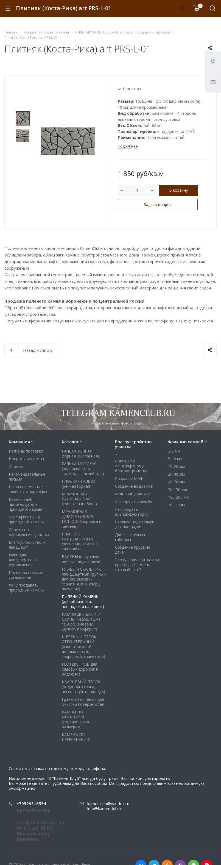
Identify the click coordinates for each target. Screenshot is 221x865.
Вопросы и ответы (26, 458)
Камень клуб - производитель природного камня (26, 504)
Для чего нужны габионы (130, 537)
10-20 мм (176, 466)
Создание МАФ (129, 478)
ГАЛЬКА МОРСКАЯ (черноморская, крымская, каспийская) (83, 468)
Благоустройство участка (133, 444)
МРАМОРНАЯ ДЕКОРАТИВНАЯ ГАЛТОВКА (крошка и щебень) (81, 519)
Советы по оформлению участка (29, 532)
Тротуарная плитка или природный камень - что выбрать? (137, 564)
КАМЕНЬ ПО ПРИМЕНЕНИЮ (76, 737)
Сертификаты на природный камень (26, 519)
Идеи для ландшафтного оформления (23, 559)
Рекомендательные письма (27, 476)
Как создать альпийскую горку (131, 512)
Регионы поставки (26, 451)
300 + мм (176, 504)
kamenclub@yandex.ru (108, 803)
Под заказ (132, 88)
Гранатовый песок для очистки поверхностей (83, 702)
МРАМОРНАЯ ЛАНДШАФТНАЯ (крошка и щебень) (79, 498)
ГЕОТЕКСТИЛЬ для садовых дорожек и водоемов (80, 669)
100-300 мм (178, 497)
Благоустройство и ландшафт (27, 545)
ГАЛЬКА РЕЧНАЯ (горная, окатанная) (80, 453)
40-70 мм (176, 481)
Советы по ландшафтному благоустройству (131, 465)
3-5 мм (174, 451)
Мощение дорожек (133, 493)
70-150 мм (177, 489)
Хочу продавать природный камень (26, 587)
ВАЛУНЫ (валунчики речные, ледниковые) (82, 559)
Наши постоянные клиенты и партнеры (28, 489)
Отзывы (16, 466)
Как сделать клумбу (133, 501)
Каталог (70, 441)
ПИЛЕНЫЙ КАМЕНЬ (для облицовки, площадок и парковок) (83, 601)
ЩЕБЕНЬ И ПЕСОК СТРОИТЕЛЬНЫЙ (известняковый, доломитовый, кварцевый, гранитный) (83, 646)
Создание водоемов (134, 486)
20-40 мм (176, 474)
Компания (19, 441)
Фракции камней (185, 441)
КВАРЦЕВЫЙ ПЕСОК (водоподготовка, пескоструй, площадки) (83, 686)
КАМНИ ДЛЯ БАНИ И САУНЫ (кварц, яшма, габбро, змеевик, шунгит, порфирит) (82, 622)
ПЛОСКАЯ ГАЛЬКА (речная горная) (79, 484)
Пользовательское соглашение (26, 575)
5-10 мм (175, 458)
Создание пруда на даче (132, 550)
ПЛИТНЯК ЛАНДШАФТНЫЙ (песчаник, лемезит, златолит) (80, 541)
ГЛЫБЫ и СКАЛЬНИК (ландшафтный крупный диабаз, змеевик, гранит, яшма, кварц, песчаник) (84, 579)
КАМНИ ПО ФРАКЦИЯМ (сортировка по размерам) (76, 719)
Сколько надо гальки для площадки (134, 524)
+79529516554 (31, 803)
